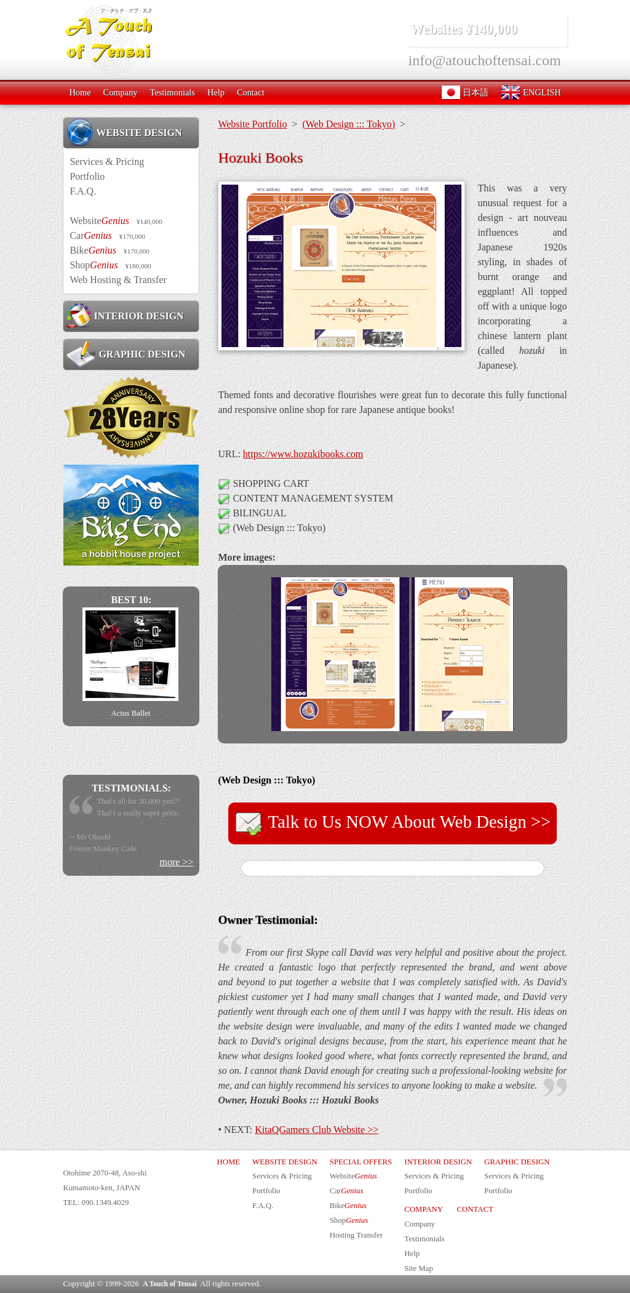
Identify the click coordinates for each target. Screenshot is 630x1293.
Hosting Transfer (356, 1235)
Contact (251, 92)
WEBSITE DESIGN (123, 132)
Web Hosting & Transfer (118, 279)
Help (216, 92)
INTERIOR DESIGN (124, 315)
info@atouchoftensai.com (485, 60)
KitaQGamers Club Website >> (316, 1129)
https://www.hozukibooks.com (303, 454)
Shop (110, 265)
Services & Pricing (107, 161)
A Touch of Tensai (169, 1283)
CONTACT (475, 1209)
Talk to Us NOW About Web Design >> (392, 823)
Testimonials (172, 92)
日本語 (465, 92)
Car (107, 235)
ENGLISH (530, 92)
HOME (228, 1162)
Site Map (418, 1268)
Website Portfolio (252, 124)
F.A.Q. (83, 191)
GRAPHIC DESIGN (125, 354)
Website (116, 220)
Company (120, 92)
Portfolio (87, 176)
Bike (110, 250)
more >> (176, 862)
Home (79, 92)
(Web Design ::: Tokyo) (348, 124)
